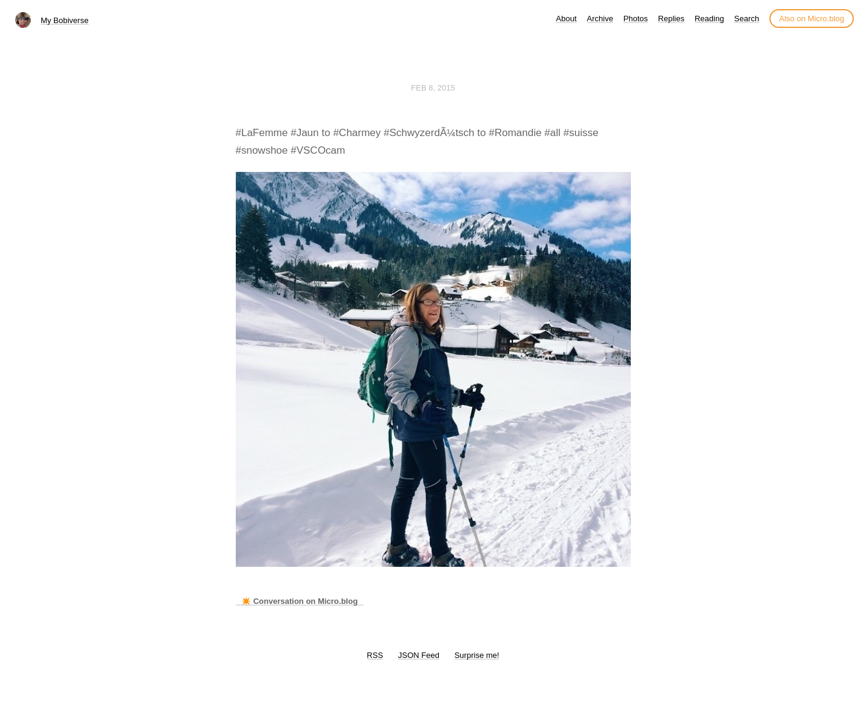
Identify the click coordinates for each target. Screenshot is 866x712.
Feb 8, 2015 (433, 87)
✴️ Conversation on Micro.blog (299, 601)
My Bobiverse (65, 20)
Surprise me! (477, 655)
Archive (600, 18)
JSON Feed (418, 655)
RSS (375, 655)
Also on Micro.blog (811, 18)
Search (746, 18)
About (566, 18)
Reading (709, 18)
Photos (636, 18)
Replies (671, 18)
